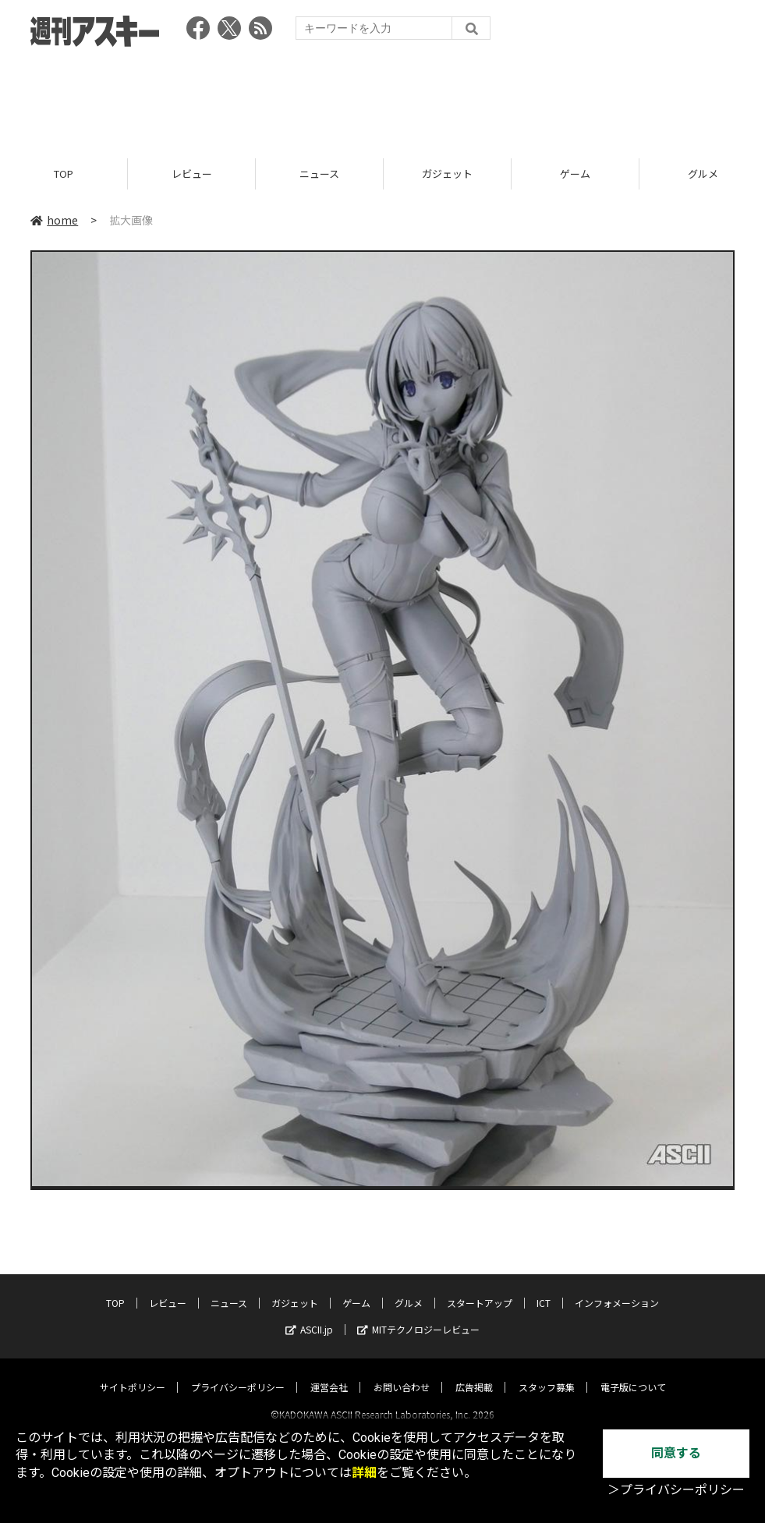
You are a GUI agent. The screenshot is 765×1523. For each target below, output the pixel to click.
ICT (544, 1288)
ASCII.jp (309, 1315)
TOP (63, 173)
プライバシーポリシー (238, 1373)
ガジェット (447, 173)
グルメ (409, 1288)
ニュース (319, 173)
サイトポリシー (132, 1373)
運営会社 (329, 1373)
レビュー (192, 173)
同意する (676, 1453)
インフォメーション (617, 1288)
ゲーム (575, 173)
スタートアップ (479, 1288)
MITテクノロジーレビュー (418, 1315)
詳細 (364, 1472)
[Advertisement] (383, 97)
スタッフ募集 (547, 1373)
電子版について (633, 1373)
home (54, 220)
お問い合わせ (402, 1373)
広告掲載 (474, 1373)
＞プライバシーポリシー (676, 1489)
